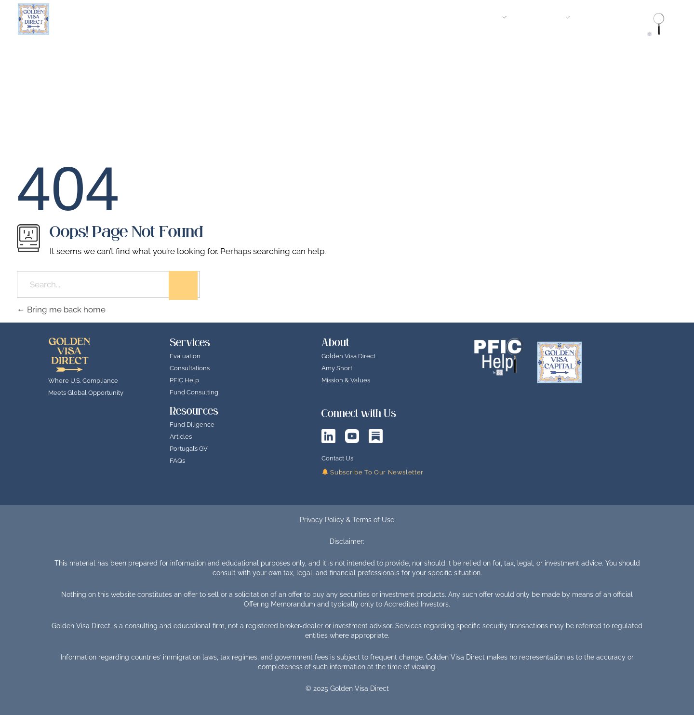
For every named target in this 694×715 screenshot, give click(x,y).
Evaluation (185, 356)
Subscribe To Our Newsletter (373, 472)
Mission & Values (345, 380)
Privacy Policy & (326, 520)
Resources (194, 411)
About (335, 343)
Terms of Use (373, 520)
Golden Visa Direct (348, 356)
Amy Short (336, 368)
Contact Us (337, 458)
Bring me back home (61, 309)
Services (190, 343)
